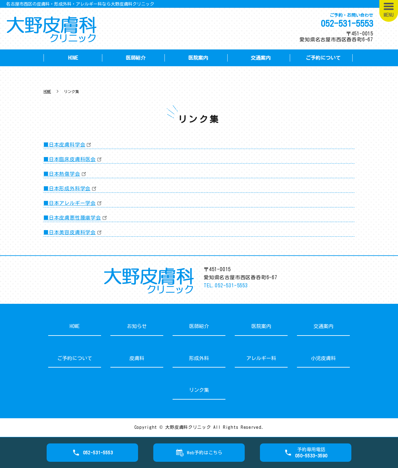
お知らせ (137, 326)
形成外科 (199, 358)
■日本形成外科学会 (67, 188)
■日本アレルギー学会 (70, 203)
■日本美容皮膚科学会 (70, 232)
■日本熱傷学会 (62, 173)
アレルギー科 (261, 358)
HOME (73, 57)
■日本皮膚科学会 (64, 144)
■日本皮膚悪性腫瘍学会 (72, 217)
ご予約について (323, 57)
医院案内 (198, 57)
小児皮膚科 (323, 358)
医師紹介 (136, 57)
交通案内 (261, 57)
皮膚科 (136, 358)
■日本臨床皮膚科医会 (70, 159)
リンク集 (199, 389)
